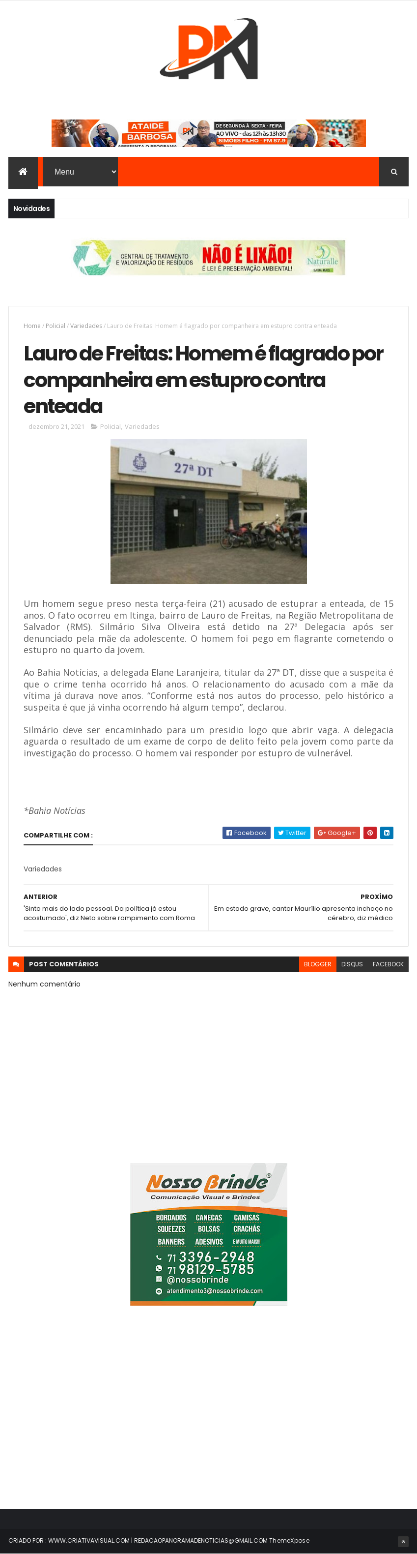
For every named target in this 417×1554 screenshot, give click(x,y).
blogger (318, 964)
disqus (352, 964)
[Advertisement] (208, 1413)
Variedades (86, 326)
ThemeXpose (289, 1540)
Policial (55, 326)
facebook (388, 964)
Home (32, 326)
